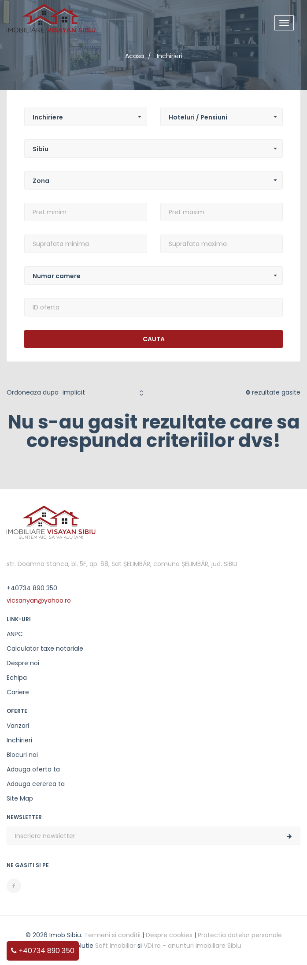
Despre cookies (169, 935)
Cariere (18, 692)
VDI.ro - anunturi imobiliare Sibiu (192, 945)
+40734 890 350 (42, 951)
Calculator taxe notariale (45, 648)
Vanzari (18, 725)
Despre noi (23, 663)
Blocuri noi (22, 754)
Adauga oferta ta (33, 769)
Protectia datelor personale (240, 935)
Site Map (20, 798)
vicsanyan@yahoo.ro (39, 600)
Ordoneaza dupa (33, 392)
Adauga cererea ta (36, 783)
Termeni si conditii (112, 935)
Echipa (17, 677)
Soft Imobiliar (115, 945)
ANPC (15, 634)
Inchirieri (19, 740)
